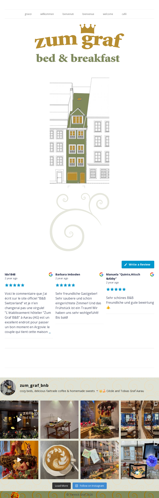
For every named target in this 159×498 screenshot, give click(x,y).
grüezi (28, 14)
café (124, 14)
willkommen (47, 14)
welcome (108, 14)
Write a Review (137, 264)
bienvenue (88, 14)
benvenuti (68, 14)
